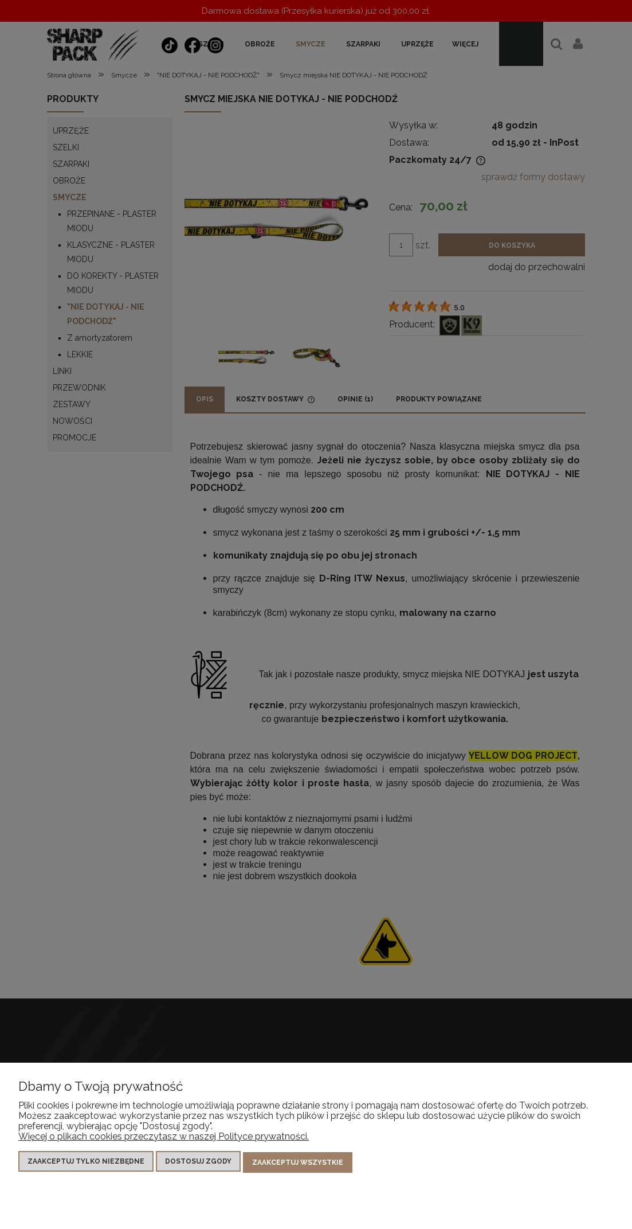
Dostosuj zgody (198, 1164)
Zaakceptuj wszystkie (297, 1164)
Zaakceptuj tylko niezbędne (86, 1164)
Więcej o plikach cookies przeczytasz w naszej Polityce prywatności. (163, 1138)
